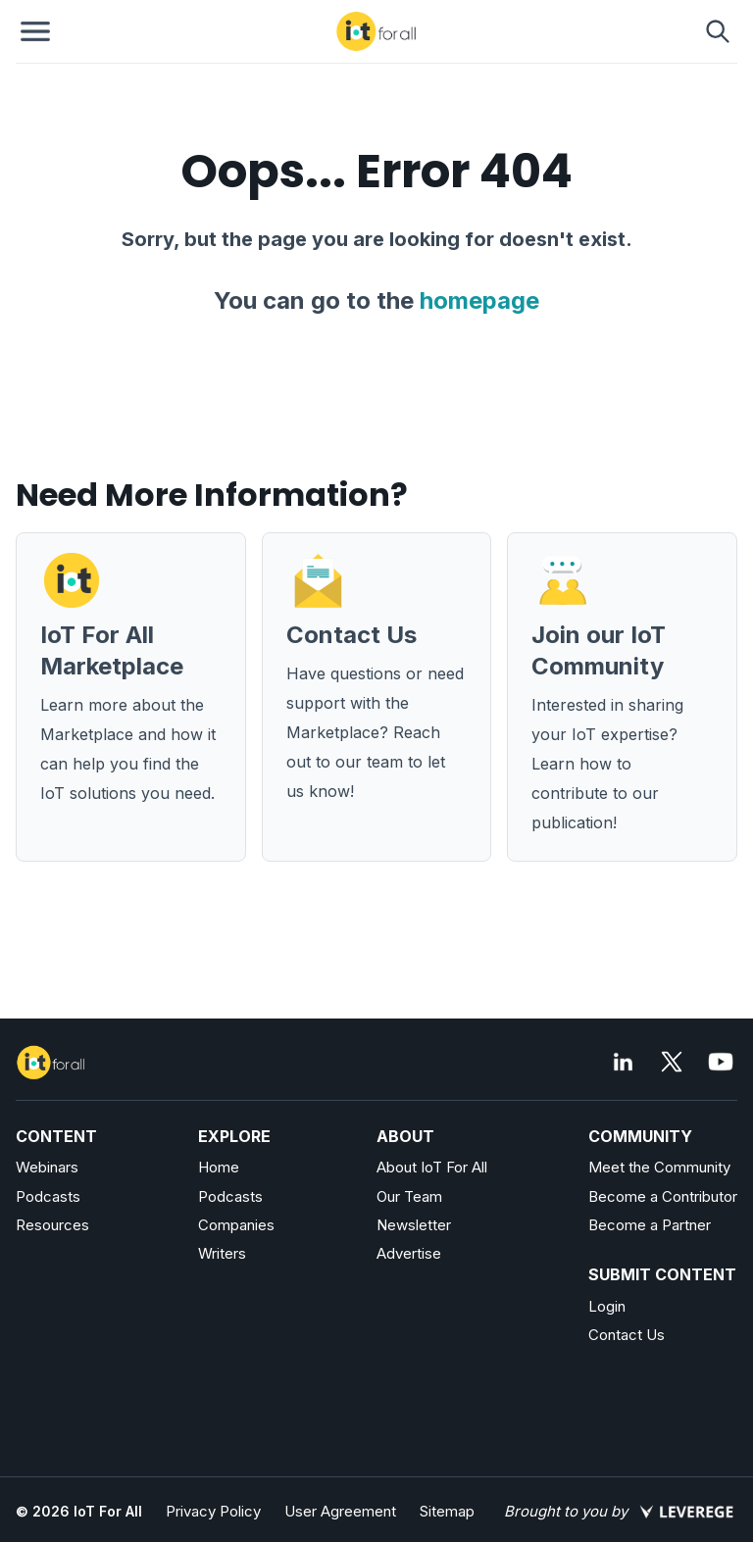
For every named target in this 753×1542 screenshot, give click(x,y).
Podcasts (48, 1196)
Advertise (408, 1253)
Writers (222, 1253)
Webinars (47, 1167)
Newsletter (413, 1225)
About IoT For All (431, 1167)
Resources (52, 1225)
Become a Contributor (662, 1196)
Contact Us (626, 1334)
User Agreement (340, 1511)
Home (218, 1167)
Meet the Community (659, 1167)
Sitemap (447, 1511)
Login (607, 1306)
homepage (479, 300)
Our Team (409, 1196)
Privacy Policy (213, 1511)
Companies (236, 1225)
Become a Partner (649, 1225)
